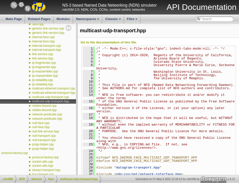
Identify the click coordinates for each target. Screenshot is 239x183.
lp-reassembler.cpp (45, 71)
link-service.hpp (42, 58)
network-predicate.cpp (47, 114)
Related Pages (39, 19)
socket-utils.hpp (42, 165)
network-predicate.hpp (47, 118)
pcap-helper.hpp (43, 148)
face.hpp (38, 24)
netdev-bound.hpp (44, 110)
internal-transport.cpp (46, 46)
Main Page (14, 19)
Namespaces (88, 20)
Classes (113, 20)
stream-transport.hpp (46, 170)
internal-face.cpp (43, 37)
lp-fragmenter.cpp (44, 63)
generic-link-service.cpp (48, 28)
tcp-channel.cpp (43, 174)
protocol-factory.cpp (15, 153)
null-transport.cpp (44, 136)
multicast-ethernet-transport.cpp (53, 88)
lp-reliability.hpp (42, 84)
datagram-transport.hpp (138, 167)
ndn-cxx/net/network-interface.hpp (148, 174)
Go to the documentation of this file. (109, 42)
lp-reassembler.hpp (45, 76)
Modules (63, 19)
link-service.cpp (42, 54)
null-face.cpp (40, 123)
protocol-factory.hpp (45, 157)
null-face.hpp (41, 127)
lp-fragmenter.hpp (44, 67)
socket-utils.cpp (42, 161)
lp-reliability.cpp (42, 80)
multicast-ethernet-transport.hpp (53, 93)
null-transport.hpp (44, 140)
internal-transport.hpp (46, 50)
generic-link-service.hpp (48, 33)
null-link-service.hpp (45, 131)
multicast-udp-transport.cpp (50, 97)
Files (132, 20)
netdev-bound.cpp (44, 106)
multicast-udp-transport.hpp (50, 101)
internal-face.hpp (43, 41)
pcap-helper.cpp (43, 144)
